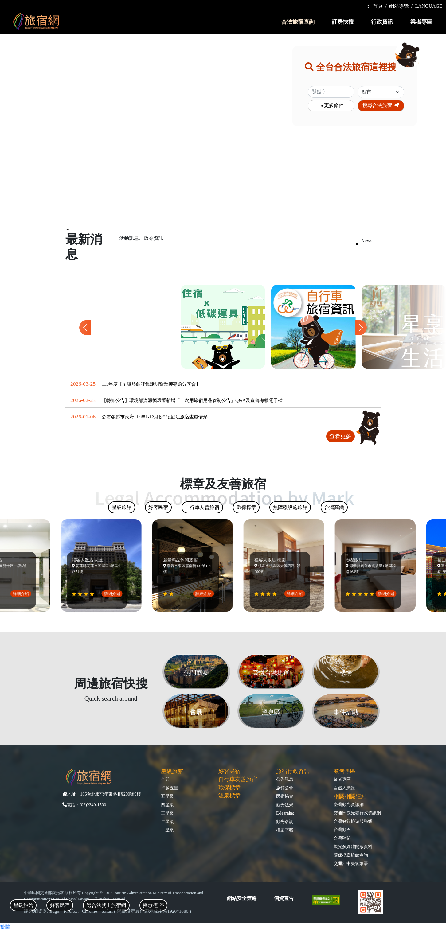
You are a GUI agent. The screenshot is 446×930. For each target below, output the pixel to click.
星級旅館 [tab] (23, 905)
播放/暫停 (153, 905)
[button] (361, 327)
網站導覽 (399, 6)
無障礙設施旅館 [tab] (290, 507)
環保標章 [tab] (246, 507)
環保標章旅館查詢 (351, 855)
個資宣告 (284, 898)
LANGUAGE (428, 6)
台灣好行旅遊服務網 (353, 821)
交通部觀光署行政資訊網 (357, 812)
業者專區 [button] (421, 22)
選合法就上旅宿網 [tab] (106, 905)
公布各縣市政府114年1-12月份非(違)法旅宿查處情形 (155, 416)
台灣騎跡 (342, 838)
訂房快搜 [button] (343, 22)
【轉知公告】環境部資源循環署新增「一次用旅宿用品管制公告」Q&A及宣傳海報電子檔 (192, 400)
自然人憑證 (344, 787)
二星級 (167, 821)
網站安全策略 (241, 898)
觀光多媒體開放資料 (353, 846)
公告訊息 (284, 779)
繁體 (5, 926)
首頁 (378, 6)
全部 (165, 779)
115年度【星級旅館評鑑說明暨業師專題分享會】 (151, 384)
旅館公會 (284, 787)
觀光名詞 (284, 821)
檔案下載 (284, 829)
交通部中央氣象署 (351, 863)
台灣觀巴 (342, 829)
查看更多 (340, 436)
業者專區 (342, 779)
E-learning (285, 813)
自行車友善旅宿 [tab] (202, 507)
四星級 (167, 804)
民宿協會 (284, 796)
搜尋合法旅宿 (380, 105)
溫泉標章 (229, 795)
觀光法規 (284, 804)
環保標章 (229, 787)
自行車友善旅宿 (237, 779)
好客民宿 (229, 771)
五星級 (167, 796)
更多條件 (331, 106)
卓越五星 (169, 787)
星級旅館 (172, 771)
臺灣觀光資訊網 (349, 804)
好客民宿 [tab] (60, 905)
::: (368, 6)
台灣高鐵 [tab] (334, 507)
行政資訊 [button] (382, 22)
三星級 (167, 813)
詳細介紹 (24, 593)
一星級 (167, 829)
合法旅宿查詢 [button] (298, 22)
